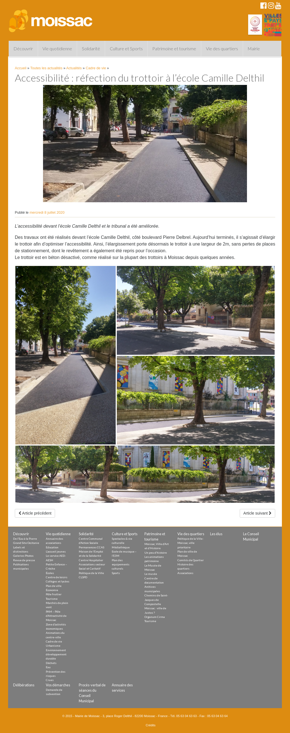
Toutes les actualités (46, 68)
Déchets (51, 663)
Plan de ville (53, 585)
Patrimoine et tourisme (174, 48)
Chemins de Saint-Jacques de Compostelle (156, 600)
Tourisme (52, 598)
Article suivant (257, 513)
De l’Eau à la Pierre (25, 538)
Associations (185, 573)
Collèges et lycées (57, 581)
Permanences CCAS (91, 547)
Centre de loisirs (56, 577)
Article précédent (34, 513)
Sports (116, 573)
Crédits (151, 725)
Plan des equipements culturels (120, 564)
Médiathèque (121, 547)
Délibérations (23, 685)
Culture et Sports (126, 48)
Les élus (216, 534)
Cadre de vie (96, 68)
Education (52, 547)
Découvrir (23, 48)
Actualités (74, 68)
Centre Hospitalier (91, 560)
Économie (52, 590)
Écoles (50, 573)
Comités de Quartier (190, 560)
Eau (48, 667)
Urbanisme (53, 645)
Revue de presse (24, 560)
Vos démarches (58, 685)
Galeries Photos (23, 555)
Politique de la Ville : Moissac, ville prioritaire (190, 543)
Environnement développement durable (56, 654)
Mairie (254, 48)
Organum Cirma (154, 616)
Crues (50, 680)
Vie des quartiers (222, 48)
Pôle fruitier (53, 594)
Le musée (150, 573)
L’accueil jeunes (56, 551)
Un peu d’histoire (155, 552)
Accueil (20, 68)
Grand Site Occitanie (26, 542)
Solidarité (91, 48)
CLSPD (83, 577)
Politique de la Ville (91, 573)
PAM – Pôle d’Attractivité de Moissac (56, 616)
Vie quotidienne (57, 48)
